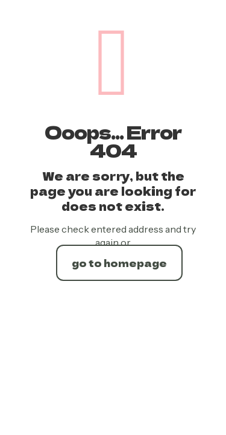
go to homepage (119, 263)
